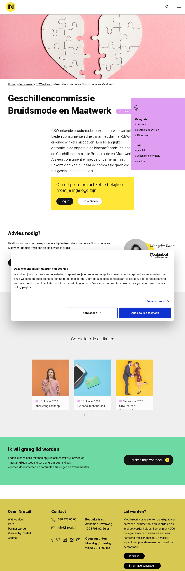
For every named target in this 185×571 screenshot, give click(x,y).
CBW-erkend (43, 84)
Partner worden (17, 529)
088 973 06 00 (67, 519)
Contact (13, 538)
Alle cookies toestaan (145, 312)
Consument (25, 84)
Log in (65, 201)
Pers (11, 524)
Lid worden (90, 201)
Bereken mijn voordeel (146, 460)
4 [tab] (100, 414)
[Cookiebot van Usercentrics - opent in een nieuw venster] (155, 255)
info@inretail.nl (67, 528)
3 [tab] (95, 414)
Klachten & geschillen (147, 130)
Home (12, 84)
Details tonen (155, 301)
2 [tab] (90, 414)
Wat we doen (16, 519)
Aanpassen (92, 312)
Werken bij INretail (19, 533)
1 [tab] (84, 414)
